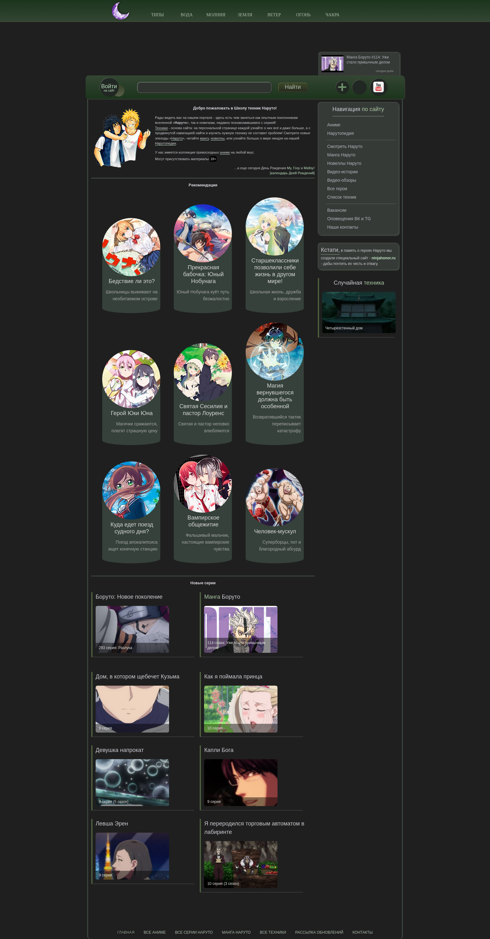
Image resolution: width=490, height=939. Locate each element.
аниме (225, 152)
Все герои (337, 188)
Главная (125, 932)
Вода (186, 15)
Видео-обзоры (341, 180)
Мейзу (309, 168)
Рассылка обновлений (319, 932)
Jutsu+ (342, 87)
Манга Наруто (341, 154)
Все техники (273, 932)
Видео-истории (342, 171)
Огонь (303, 15)
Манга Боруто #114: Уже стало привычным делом (368, 59)
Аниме (333, 124)
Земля (245, 15)
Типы (157, 15)
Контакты (362, 932)
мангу (204, 138)
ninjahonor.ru (384, 258)
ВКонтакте (359, 87)
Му (289, 168)
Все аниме (155, 932)
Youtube (378, 87)
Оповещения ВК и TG (349, 218)
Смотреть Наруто (344, 146)
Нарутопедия (340, 133)
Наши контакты (342, 227)
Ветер (274, 15)
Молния (215, 15)
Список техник (341, 197)
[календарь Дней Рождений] (292, 173)
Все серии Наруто (194, 932)
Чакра (333, 15)
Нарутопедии (165, 143)
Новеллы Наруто (344, 163)
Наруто (177, 138)
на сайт (109, 87)
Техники (161, 128)
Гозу (296, 168)
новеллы (217, 138)
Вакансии (337, 210)
